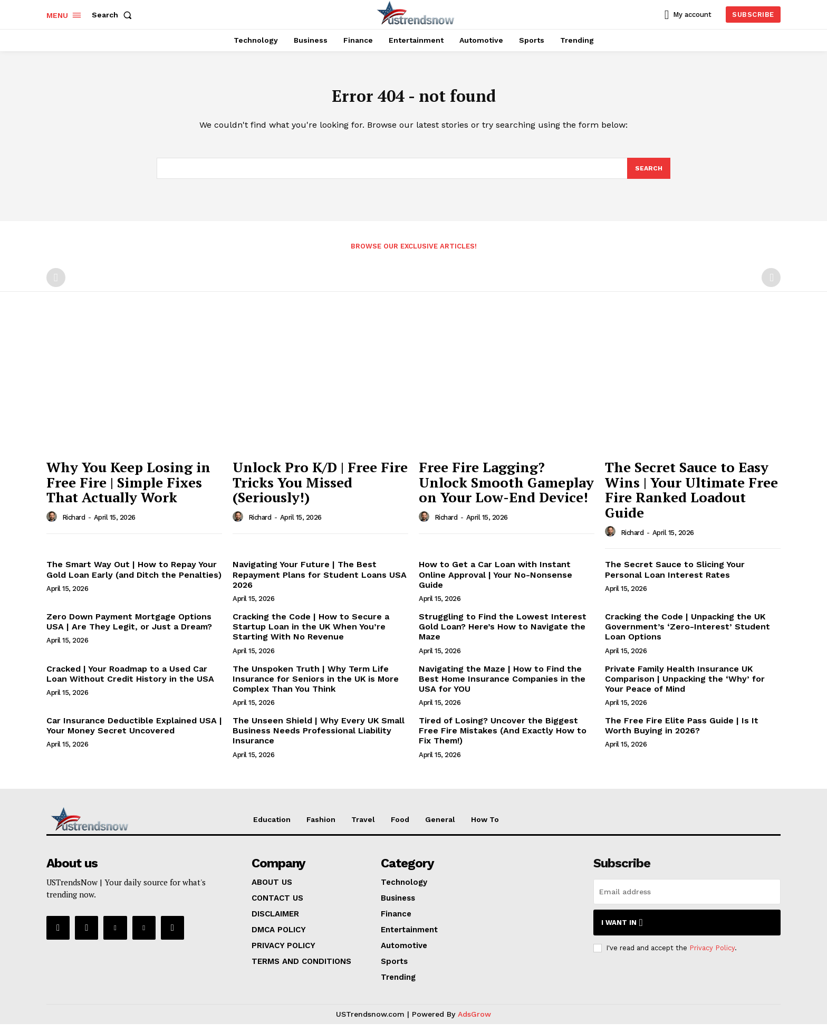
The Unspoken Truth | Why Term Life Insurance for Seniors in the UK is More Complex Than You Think (316, 686)
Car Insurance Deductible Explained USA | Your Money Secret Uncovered (134, 733)
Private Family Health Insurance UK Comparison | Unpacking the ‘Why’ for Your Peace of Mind (685, 686)
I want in (622, 930)
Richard (73, 525)
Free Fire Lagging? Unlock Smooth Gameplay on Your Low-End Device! (506, 490)
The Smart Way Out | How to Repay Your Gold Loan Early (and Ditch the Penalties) (134, 577)
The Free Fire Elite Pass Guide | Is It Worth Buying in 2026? (681, 733)
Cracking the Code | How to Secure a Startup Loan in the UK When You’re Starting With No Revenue (311, 634)
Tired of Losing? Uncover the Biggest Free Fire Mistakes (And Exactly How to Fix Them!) (502, 738)
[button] (114, 15)
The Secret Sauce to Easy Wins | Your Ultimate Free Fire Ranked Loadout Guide (691, 497)
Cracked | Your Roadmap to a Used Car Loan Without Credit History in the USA (130, 681)
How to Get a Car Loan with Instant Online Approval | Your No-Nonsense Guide (495, 582)
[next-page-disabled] (771, 285)
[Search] (648, 175)
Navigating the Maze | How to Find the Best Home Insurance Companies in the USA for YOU (502, 686)
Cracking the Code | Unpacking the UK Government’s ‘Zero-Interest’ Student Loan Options (687, 634)
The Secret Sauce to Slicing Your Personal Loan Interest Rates (675, 577)
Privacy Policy (712, 956)
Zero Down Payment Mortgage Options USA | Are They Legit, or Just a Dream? (129, 629)
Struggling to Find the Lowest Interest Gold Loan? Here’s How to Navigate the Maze (502, 634)
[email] (687, 899)
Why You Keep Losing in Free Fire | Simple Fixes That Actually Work (128, 490)
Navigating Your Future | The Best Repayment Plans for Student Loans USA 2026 (320, 582)
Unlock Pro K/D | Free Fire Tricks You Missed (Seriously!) (320, 490)
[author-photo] (53, 524)
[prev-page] (55, 285)
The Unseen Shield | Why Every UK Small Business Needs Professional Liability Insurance (319, 738)
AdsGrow (474, 1022)
